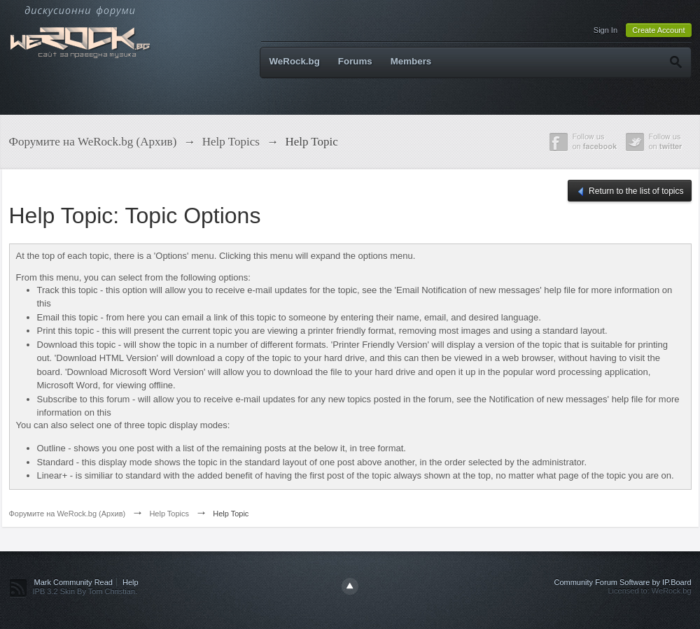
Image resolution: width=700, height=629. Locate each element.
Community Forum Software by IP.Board (622, 582)
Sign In (605, 30)
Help (130, 582)
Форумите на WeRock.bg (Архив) (67, 513)
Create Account (658, 30)
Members (411, 61)
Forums (355, 61)
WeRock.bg (295, 61)
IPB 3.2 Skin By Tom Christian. (85, 591)
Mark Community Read (73, 582)
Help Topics (169, 513)
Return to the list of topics (629, 191)
